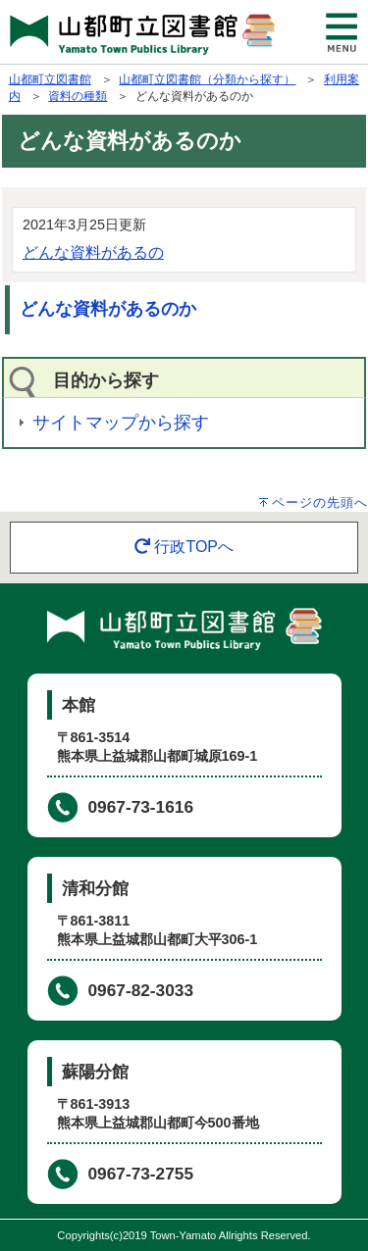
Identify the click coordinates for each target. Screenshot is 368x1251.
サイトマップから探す (120, 422)
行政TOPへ (184, 546)
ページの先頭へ (320, 502)
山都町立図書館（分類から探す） (207, 79)
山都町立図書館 (50, 79)
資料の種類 (77, 96)
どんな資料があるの (93, 252)
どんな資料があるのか (108, 309)
